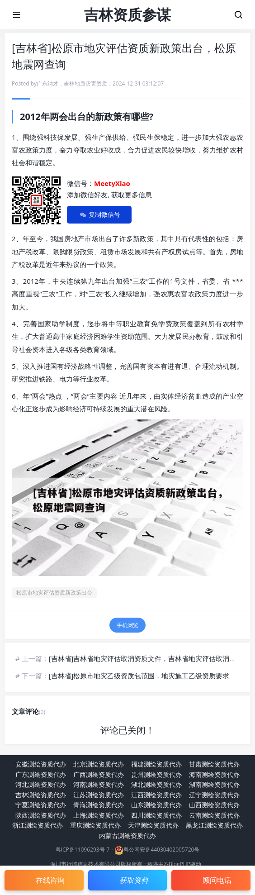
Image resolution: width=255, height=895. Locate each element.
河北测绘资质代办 (40, 784)
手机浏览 (127, 625)
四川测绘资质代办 (156, 815)
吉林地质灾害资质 (85, 83)
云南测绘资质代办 (214, 815)
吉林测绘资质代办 (40, 794)
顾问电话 (217, 880)
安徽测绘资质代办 (40, 764)
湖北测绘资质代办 (156, 784)
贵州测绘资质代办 (156, 774)
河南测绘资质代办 (98, 784)
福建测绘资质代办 (156, 764)
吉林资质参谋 (127, 14)
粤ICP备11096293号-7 (83, 850)
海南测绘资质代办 (214, 774)
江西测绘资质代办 (156, 794)
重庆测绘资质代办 (95, 825)
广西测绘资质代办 (98, 774)
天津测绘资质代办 (153, 825)
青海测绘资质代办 (98, 804)
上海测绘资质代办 (98, 815)
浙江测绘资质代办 (37, 825)
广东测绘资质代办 (40, 774)
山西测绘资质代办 (214, 804)
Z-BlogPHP (177, 864)
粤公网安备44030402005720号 (161, 850)
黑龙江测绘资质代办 (214, 825)
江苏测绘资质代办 (98, 794)
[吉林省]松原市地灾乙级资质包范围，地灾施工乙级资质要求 (139, 675)
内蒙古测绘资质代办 (127, 835)
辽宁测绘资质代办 (214, 794)
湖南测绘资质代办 (214, 784)
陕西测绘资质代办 (40, 815)
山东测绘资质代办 (156, 804)
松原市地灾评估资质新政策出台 (54, 592)
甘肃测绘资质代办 (214, 764)
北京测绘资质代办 (98, 764)
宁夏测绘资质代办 (40, 804)
